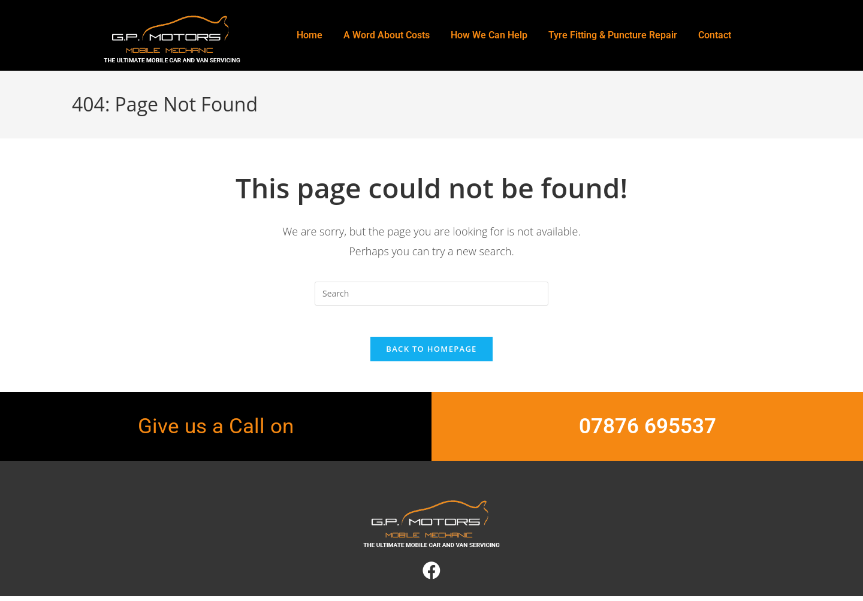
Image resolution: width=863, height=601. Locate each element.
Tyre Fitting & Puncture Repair (612, 35)
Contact (714, 35)
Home (309, 35)
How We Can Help (489, 35)
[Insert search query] (431, 294)
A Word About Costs (386, 35)
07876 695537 (647, 431)
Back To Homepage (431, 354)
